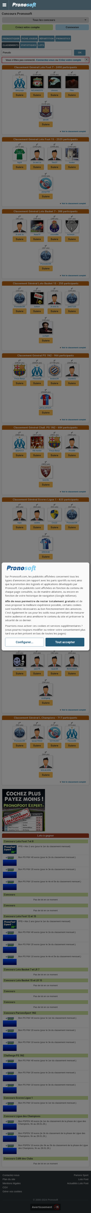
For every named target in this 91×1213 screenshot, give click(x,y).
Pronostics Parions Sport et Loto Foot (24, 5)
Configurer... (24, 642)
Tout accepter (65, 642)
